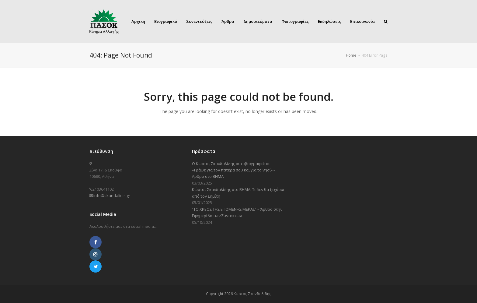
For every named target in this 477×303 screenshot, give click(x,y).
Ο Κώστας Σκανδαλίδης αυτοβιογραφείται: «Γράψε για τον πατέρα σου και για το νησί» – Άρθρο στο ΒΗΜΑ (234, 170)
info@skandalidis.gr (111, 195)
